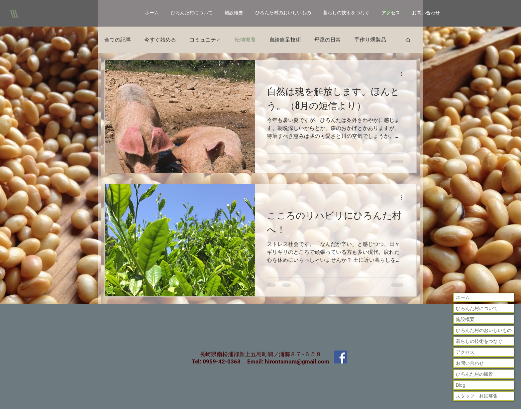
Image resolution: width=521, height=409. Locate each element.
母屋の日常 (327, 40)
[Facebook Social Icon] (340, 357)
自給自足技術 (285, 40)
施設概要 (465, 319)
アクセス (465, 352)
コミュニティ (205, 40)
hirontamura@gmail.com (297, 361)
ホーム (463, 297)
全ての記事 (117, 40)
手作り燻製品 (370, 40)
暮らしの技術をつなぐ (479, 341)
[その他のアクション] (403, 74)
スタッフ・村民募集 (477, 396)
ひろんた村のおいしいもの (484, 330)
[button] (408, 40)
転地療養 (245, 40)
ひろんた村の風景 (474, 374)
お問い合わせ (470, 363)
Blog (461, 385)
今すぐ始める (160, 40)
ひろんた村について (477, 308)
